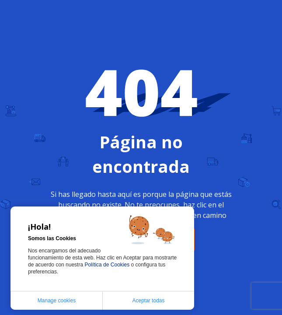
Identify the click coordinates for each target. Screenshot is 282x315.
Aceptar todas (148, 301)
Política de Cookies (107, 265)
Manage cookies (57, 301)
